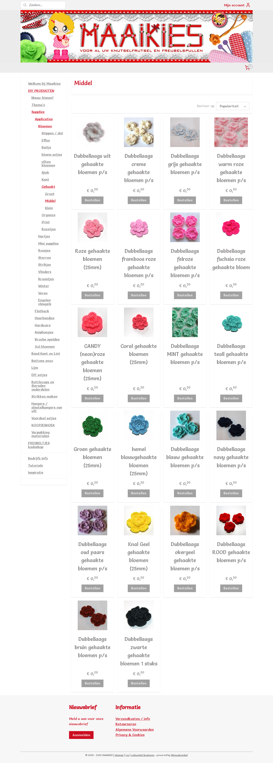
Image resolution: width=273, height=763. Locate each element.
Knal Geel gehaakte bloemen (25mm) (139, 556)
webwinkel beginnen (142, 755)
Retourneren (125, 724)
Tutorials (35, 465)
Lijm (34, 367)
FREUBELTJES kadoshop (39, 445)
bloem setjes (52, 154)
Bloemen (45, 126)
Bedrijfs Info (38, 458)
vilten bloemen (48, 163)
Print (46, 222)
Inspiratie (35, 472)
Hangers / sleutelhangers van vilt (46, 407)
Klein (49, 208)
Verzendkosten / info (132, 719)
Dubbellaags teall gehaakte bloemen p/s (231, 354)
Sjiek (45, 172)
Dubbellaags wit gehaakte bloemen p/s (92, 164)
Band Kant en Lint (45, 353)
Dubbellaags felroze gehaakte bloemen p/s (185, 263)
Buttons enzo (42, 360)
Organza (48, 215)
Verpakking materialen (40, 434)
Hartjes (44, 236)
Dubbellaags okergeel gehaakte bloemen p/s (185, 556)
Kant (45, 179)
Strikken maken (44, 396)
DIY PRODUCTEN (41, 91)
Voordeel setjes (43, 418)
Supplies (38, 112)
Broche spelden (47, 339)
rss (127, 755)
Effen (46, 140)
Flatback (42, 311)
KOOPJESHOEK (43, 425)
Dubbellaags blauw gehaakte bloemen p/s (185, 457)
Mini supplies (48, 243)
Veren (43, 293)
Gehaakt (48, 186)
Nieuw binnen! (42, 97)
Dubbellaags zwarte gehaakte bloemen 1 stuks (138, 651)
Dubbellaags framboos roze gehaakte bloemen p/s (139, 263)
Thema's (38, 105)
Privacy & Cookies (130, 735)
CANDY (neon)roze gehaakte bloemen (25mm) (92, 362)
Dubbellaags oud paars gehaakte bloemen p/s (92, 556)
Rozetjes (49, 229)
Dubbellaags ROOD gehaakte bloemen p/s (231, 552)
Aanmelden (81, 735)
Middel (50, 201)
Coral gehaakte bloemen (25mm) (139, 354)
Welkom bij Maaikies (44, 83)
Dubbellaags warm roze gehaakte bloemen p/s (231, 168)
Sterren (44, 257)
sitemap (119, 755)
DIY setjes (39, 375)
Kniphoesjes (44, 332)
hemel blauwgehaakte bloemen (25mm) (139, 461)
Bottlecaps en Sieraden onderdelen (42, 385)
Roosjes (44, 250)
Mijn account (237, 5)
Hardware (43, 325)
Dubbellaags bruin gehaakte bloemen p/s (92, 647)
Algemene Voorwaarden (134, 729)
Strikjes (44, 264)
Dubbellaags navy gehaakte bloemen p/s (231, 457)
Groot (49, 194)
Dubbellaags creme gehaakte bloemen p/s (138, 168)
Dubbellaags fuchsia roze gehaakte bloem (231, 259)
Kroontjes (46, 279)
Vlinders (44, 272)
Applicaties (44, 119)
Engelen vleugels (44, 302)
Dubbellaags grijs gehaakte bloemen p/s (185, 164)
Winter (43, 286)
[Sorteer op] (232, 106)
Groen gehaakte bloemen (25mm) (92, 457)
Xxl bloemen (45, 346)
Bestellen (92, 200)
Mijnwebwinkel (179, 755)
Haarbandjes (44, 318)
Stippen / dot (52, 133)
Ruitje (46, 147)
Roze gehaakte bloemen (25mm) (92, 259)
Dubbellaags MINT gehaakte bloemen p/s (185, 354)
